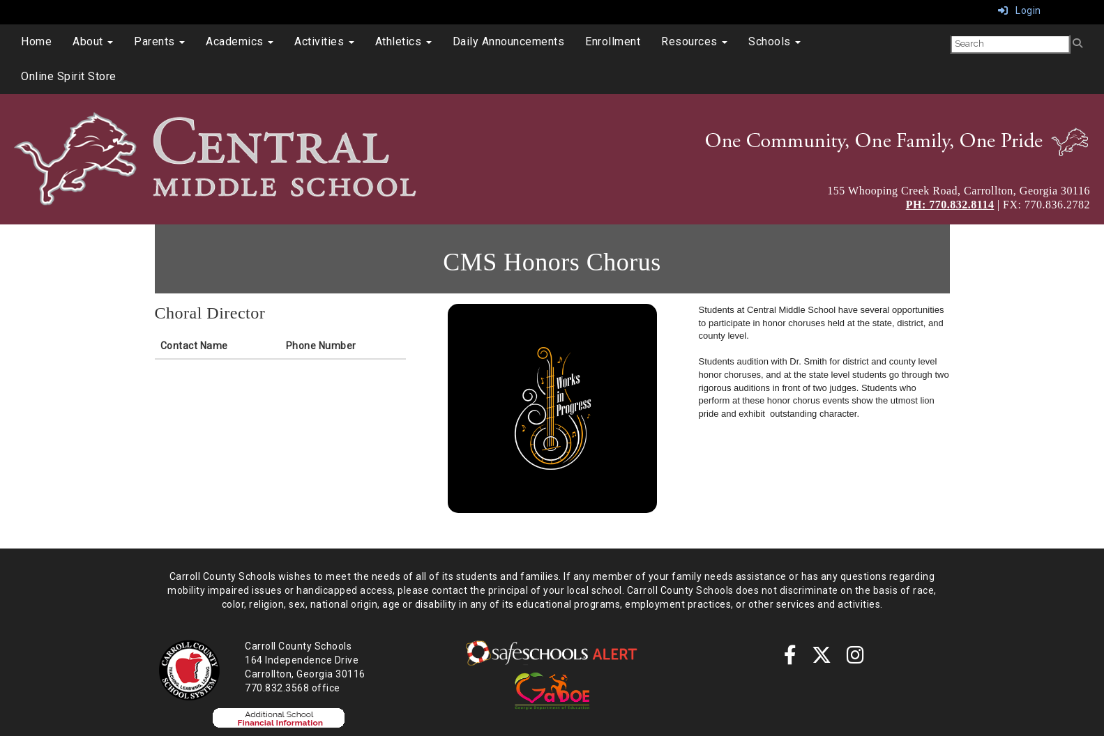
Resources (694, 41)
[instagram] (855, 658)
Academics (239, 41)
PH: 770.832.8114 (950, 204)
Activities (324, 41)
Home (36, 41)
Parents (159, 41)
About (93, 41)
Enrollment (612, 41)
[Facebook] (790, 658)
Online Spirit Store (68, 76)
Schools (774, 41)
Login (1019, 10)
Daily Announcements (509, 41)
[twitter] (822, 658)
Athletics (403, 41)
